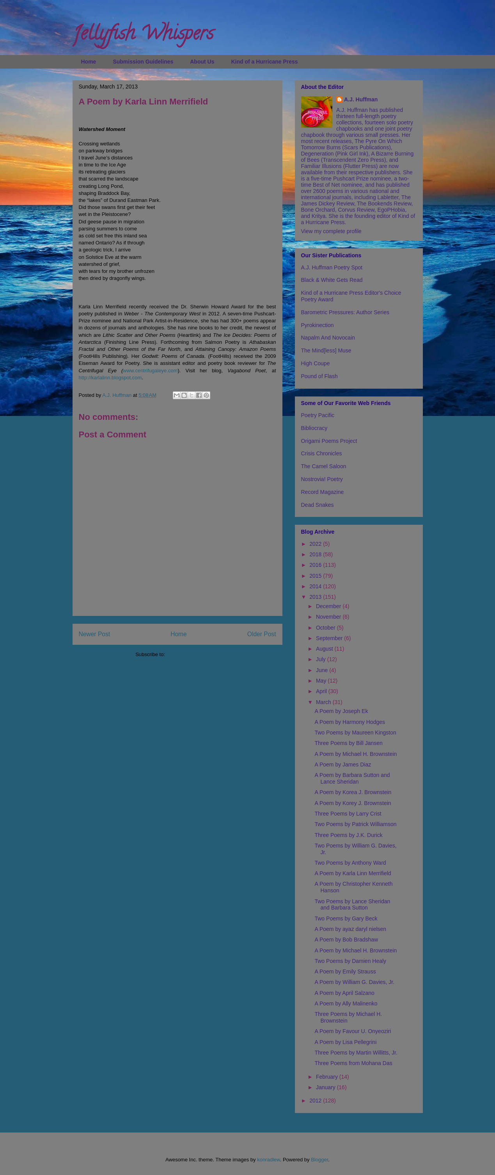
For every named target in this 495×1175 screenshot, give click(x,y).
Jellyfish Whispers (143, 35)
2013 (316, 597)
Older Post (261, 634)
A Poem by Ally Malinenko (345, 1003)
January (326, 1087)
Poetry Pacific (318, 415)
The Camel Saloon (323, 466)
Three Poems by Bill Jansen (348, 743)
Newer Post (94, 634)
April (322, 691)
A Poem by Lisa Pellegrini (345, 1042)
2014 (316, 586)
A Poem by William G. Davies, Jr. (354, 982)
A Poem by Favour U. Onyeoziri (352, 1031)
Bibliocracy (314, 428)
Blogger (319, 1160)
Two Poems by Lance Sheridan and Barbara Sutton (352, 904)
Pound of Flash (319, 376)
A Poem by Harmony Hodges (349, 722)
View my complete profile (331, 231)
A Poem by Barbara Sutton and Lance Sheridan (352, 778)
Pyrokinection (317, 325)
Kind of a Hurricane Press (264, 61)
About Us (202, 61)
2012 (316, 1100)
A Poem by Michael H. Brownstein (355, 754)
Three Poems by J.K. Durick (348, 835)
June (322, 670)
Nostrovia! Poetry (322, 479)
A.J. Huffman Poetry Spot (332, 267)
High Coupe (315, 363)
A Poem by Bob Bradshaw (346, 939)
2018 (316, 554)
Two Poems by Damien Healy (350, 961)
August (325, 649)
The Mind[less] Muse (326, 350)
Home (88, 61)
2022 (316, 544)
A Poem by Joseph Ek (341, 711)
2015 (316, 576)
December (329, 606)
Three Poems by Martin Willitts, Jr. (355, 1052)
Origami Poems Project (329, 441)
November (329, 617)
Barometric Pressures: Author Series (345, 312)
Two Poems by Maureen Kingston (355, 732)
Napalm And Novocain (328, 337)
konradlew (268, 1160)
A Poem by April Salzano (344, 993)
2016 (316, 565)
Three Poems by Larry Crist (347, 813)
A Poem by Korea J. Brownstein (352, 792)
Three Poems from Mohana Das (353, 1063)
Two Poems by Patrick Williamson (355, 824)
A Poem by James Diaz (342, 764)
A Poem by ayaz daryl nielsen (350, 929)
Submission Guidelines (143, 61)
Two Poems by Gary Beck (345, 918)
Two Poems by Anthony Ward (350, 863)
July (321, 659)
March (324, 702)
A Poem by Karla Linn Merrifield (352, 873)
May (322, 681)
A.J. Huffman (361, 99)
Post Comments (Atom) (193, 654)
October (326, 628)
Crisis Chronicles (321, 453)
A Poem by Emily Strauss (345, 971)
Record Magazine (322, 492)
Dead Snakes (317, 505)
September (330, 638)
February (327, 1077)
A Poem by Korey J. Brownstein (352, 803)
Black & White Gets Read (332, 280)
